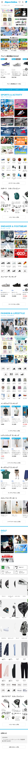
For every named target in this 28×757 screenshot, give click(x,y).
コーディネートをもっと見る (13, 521)
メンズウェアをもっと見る (14, 430)
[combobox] (7, 5)
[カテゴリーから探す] (20, 5)
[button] (26, 69)
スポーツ (3, 89)
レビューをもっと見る (14, 217)
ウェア (16, 89)
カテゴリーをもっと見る (14, 183)
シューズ (10, 89)
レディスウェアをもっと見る (13, 462)
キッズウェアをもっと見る (14, 492)
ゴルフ (23, 89)
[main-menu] (2, 2)
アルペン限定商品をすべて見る (14, 83)
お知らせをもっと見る (14, 747)
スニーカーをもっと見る (14, 304)
